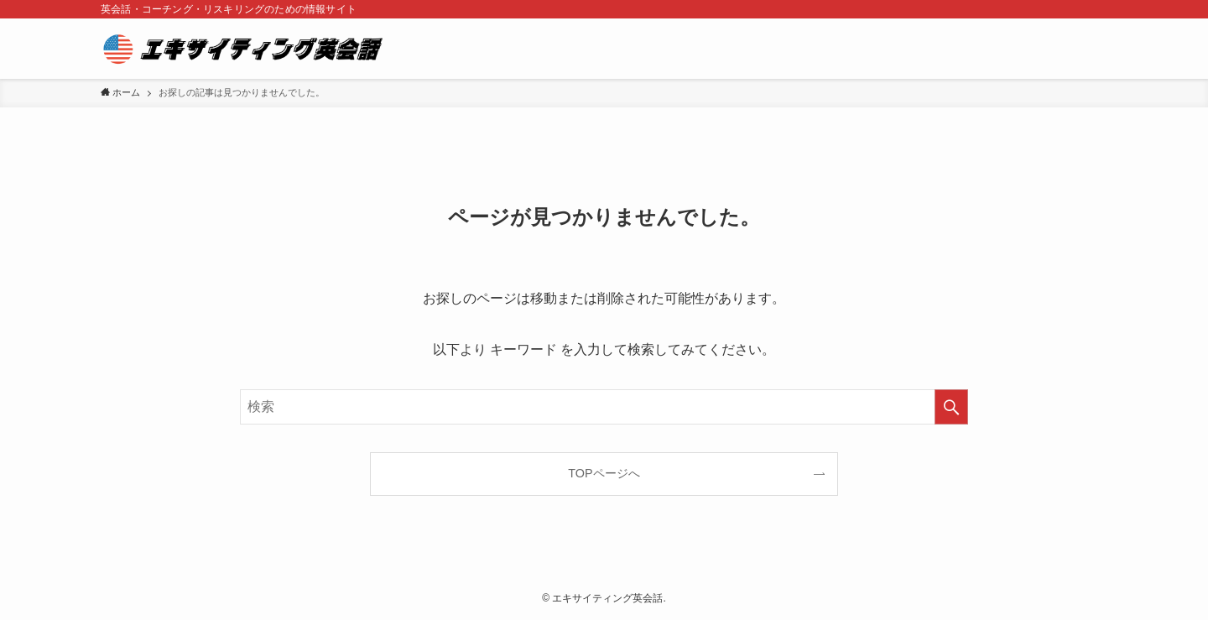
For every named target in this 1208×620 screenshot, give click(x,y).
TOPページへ (603, 473)
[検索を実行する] (951, 407)
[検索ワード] (604, 407)
